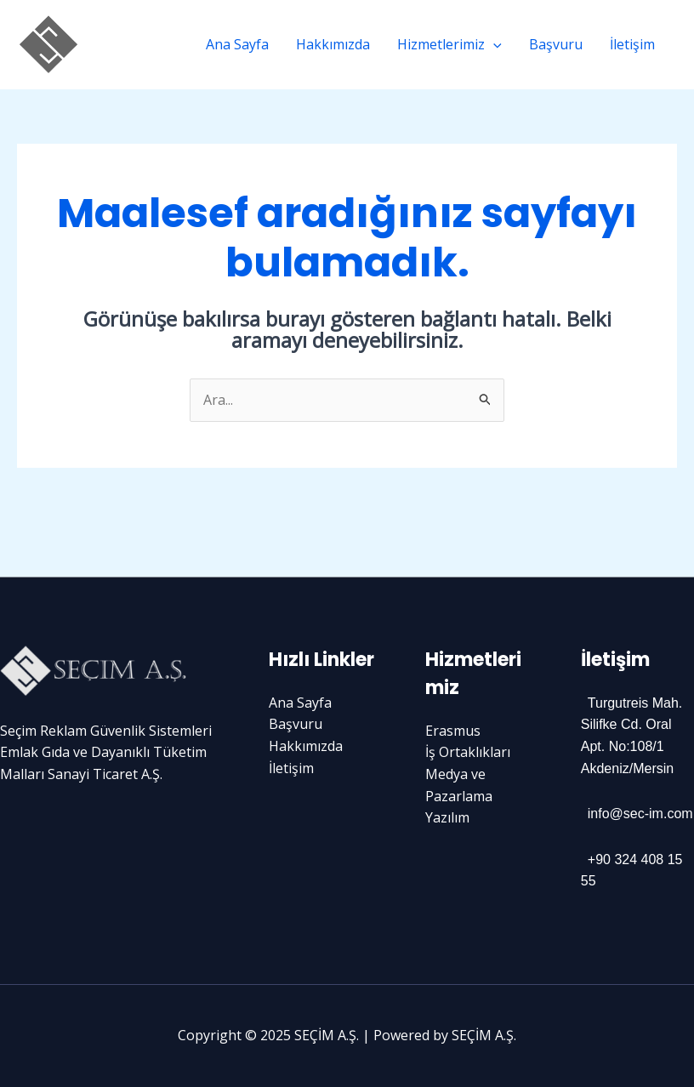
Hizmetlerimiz (449, 44)
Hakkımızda (333, 44)
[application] (493, 44)
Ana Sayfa (237, 44)
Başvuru (556, 44)
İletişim (632, 44)
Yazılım (447, 817)
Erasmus (453, 730)
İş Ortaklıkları (467, 752)
